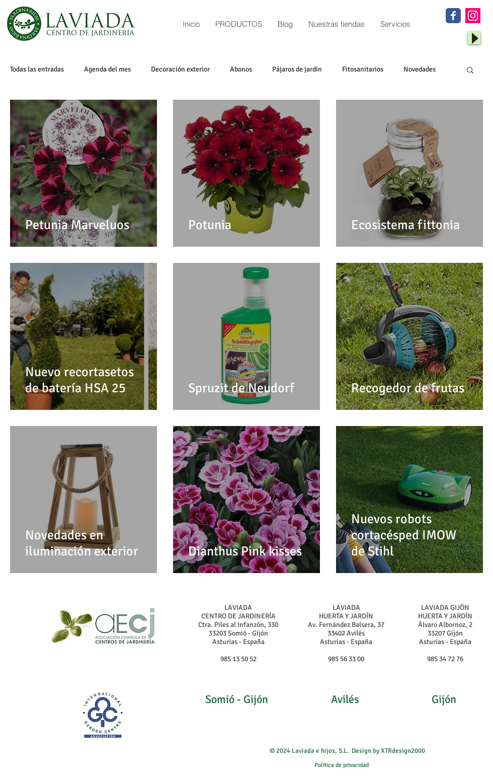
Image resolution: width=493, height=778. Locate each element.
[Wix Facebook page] (453, 15)
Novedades (419, 69)
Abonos (241, 69)
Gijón (444, 699)
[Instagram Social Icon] (472, 15)
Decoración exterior (180, 69)
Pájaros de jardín (297, 69)
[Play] (474, 38)
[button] (470, 70)
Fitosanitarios (362, 69)
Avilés (345, 699)
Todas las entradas (37, 69)
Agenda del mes (107, 69)
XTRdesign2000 (403, 751)
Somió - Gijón (236, 699)
